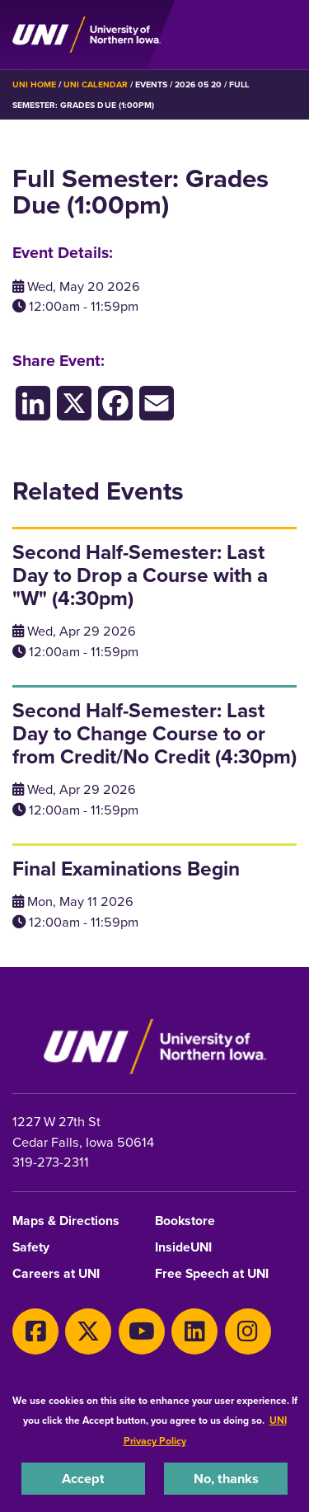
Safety (30, 1247)
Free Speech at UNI (212, 1274)
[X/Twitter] (74, 402)
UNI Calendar (95, 84)
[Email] (156, 402)
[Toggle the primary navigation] (283, 34)
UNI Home (34, 84)
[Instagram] (248, 1331)
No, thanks (226, 1478)
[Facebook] (115, 402)
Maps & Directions (65, 1221)
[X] (88, 1331)
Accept (83, 1478)
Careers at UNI (56, 1274)
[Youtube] (142, 1331)
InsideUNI (183, 1247)
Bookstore (185, 1221)
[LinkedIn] (33, 402)
